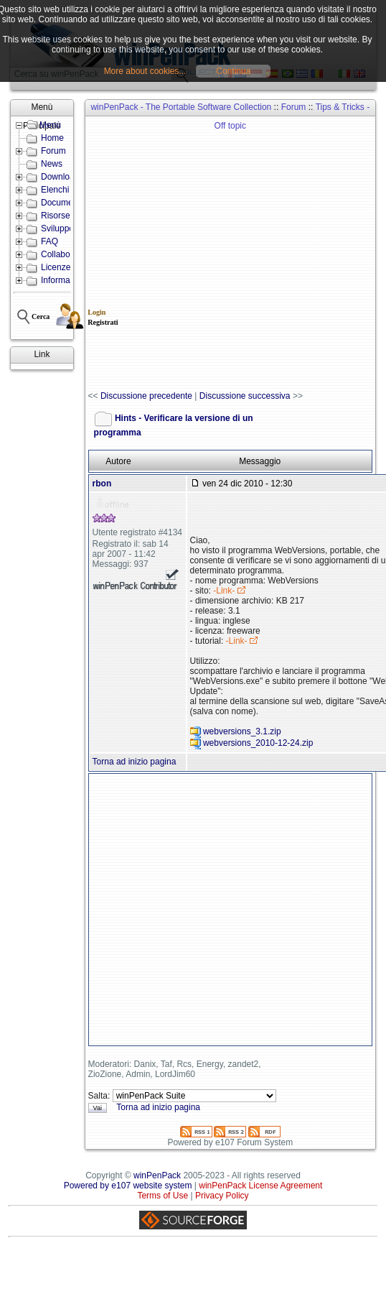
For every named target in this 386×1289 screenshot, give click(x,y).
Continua (233, 71)
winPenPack (157, 1175)
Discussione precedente (146, 396)
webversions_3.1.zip (242, 732)
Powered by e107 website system (128, 1186)
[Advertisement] (158, 254)
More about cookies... (145, 71)
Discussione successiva (245, 396)
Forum (293, 107)
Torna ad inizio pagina (134, 762)
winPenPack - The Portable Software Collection (180, 107)
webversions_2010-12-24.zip (258, 744)
